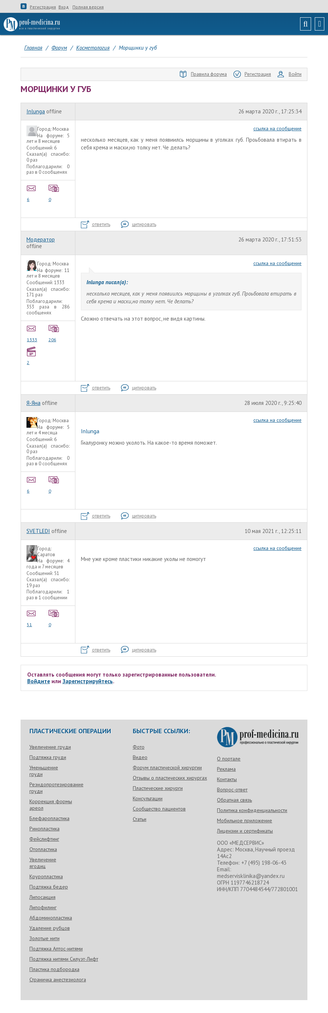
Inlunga (35, 111)
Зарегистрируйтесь (88, 681)
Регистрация (43, 7)
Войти (290, 74)
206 (54, 332)
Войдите (38, 681)
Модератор (40, 239)
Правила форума (203, 74)
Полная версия (88, 7)
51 (32, 617)
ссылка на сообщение (277, 128)
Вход (63, 7)
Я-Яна (33, 402)
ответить (95, 224)
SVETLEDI (38, 530)
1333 (32, 332)
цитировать (138, 224)
